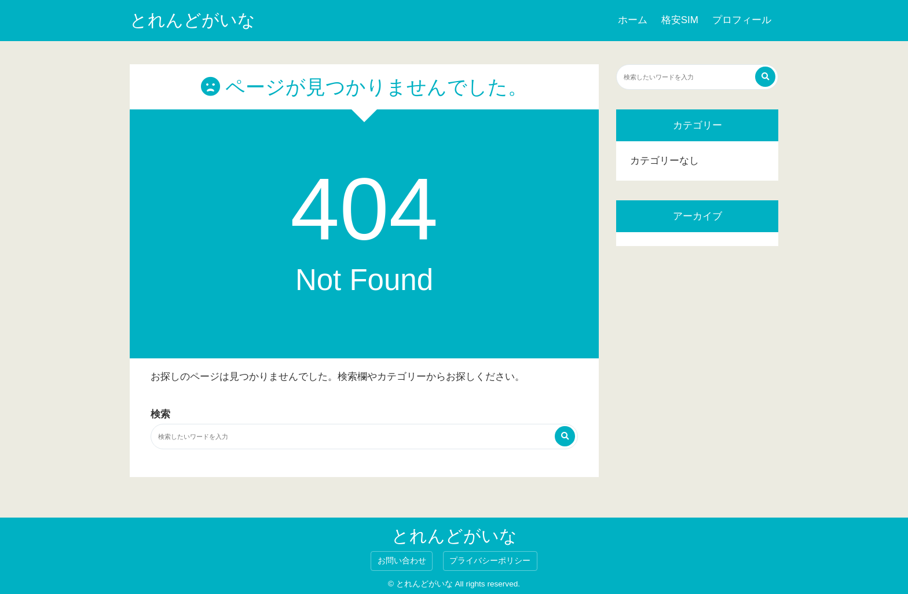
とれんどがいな (192, 20)
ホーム (632, 19)
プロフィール (741, 19)
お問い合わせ (402, 560)
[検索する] (565, 436)
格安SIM (679, 19)
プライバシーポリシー (489, 560)
